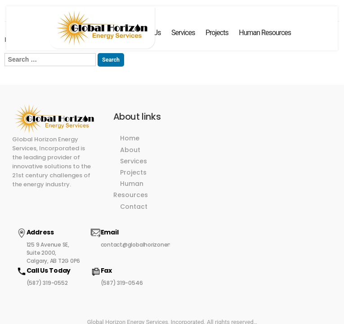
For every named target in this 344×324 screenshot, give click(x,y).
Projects (217, 32)
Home (128, 129)
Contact (132, 185)
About (129, 140)
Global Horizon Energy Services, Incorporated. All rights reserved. (171, 273)
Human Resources (265, 32)
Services (183, 32)
